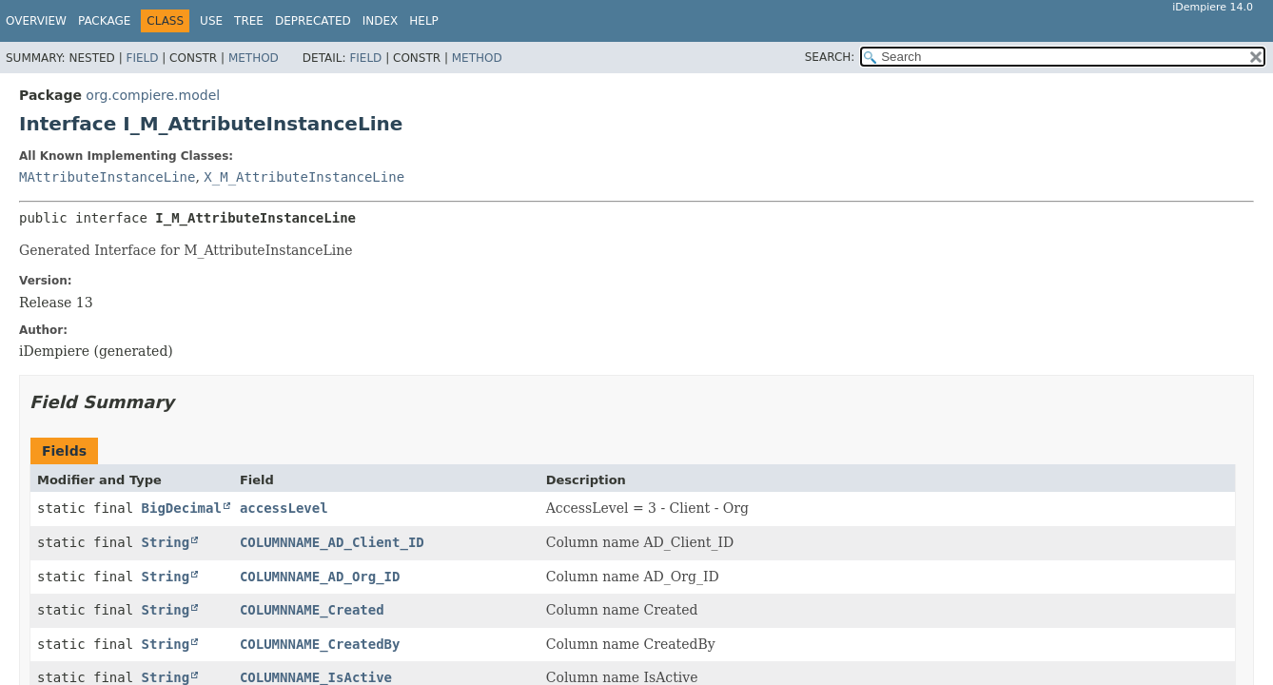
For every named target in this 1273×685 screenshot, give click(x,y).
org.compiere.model (153, 95)
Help (424, 21)
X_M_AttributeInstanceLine (304, 177)
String (166, 542)
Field (142, 58)
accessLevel (284, 508)
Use (211, 21)
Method (253, 58)
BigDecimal (182, 508)
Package (104, 21)
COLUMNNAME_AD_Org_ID (320, 576)
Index (380, 21)
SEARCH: (830, 57)
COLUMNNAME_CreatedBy (320, 644)
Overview (36, 21)
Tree (249, 21)
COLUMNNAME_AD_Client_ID (332, 542)
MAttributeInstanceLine (107, 177)
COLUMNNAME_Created (312, 609)
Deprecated (313, 21)
